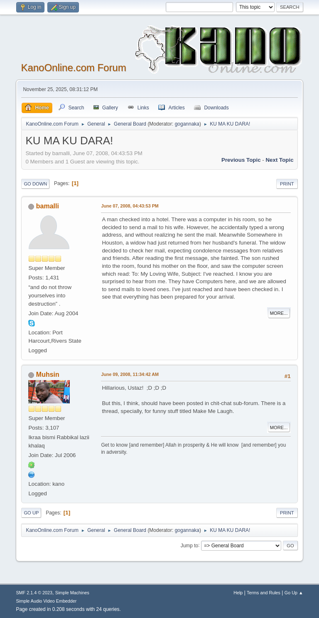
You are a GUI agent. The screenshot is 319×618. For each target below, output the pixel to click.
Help (238, 592)
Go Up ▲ (294, 592)
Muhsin (47, 374)
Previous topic (241, 160)
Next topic (279, 160)
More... (279, 313)
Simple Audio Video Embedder (46, 600)
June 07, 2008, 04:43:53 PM (129, 205)
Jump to (190, 545)
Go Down (35, 183)
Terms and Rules (263, 592)
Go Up (31, 512)
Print (287, 183)
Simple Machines (72, 592)
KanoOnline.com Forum (73, 67)
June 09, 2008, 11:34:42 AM (130, 374)
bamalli (47, 206)
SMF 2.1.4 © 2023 (34, 592)
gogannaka (187, 124)
